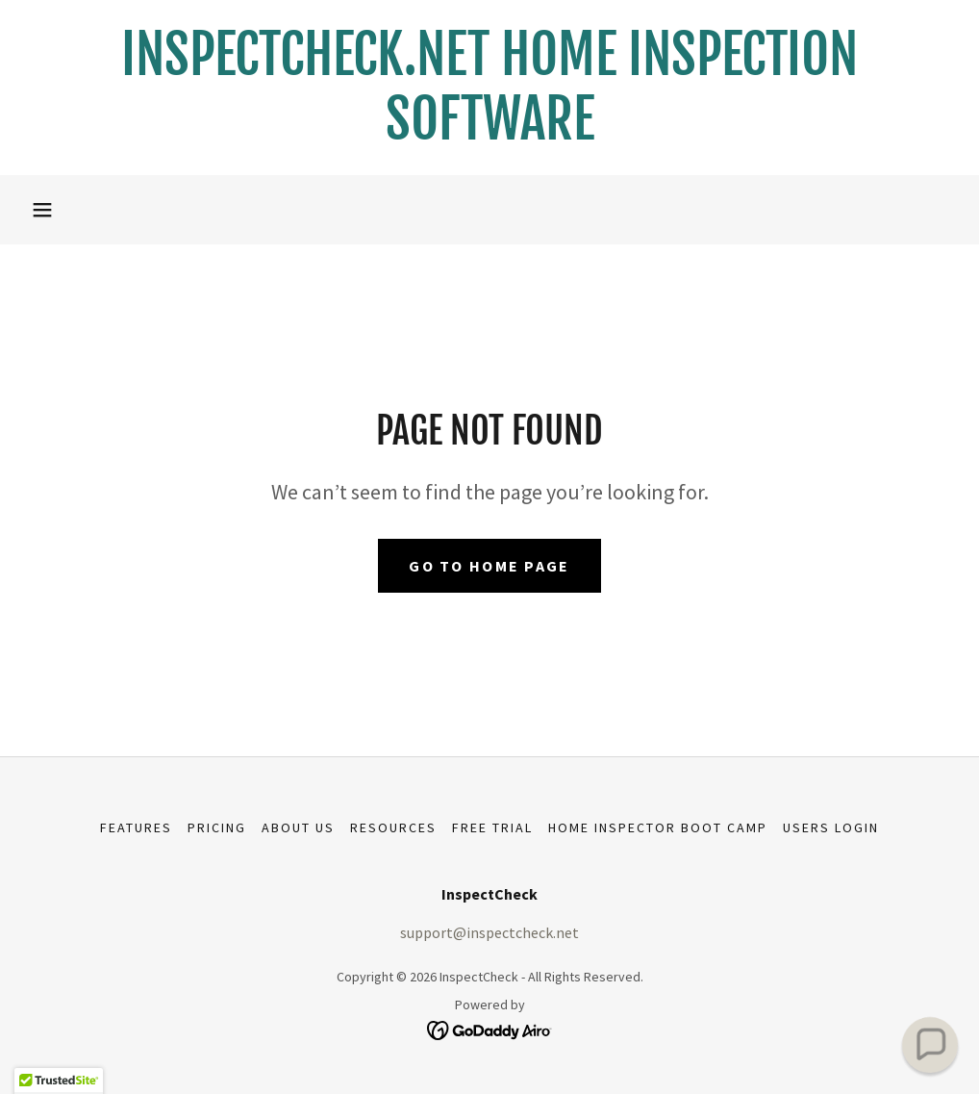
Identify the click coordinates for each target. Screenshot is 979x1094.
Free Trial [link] (492, 827)
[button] (42, 210)
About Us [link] (298, 827)
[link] (489, 133)
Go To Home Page (489, 565)
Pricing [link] (217, 827)
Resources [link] (393, 827)
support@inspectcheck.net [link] (489, 932)
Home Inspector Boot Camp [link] (657, 827)
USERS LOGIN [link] (831, 827)
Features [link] (136, 827)
